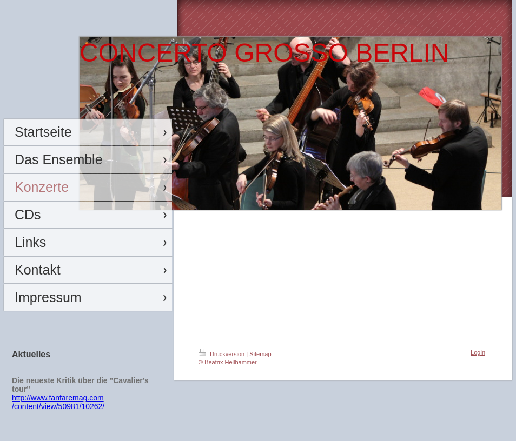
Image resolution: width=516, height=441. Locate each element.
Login (478, 352)
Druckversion (222, 354)
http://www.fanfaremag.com (58, 397)
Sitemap (260, 354)
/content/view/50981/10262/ (58, 406)
